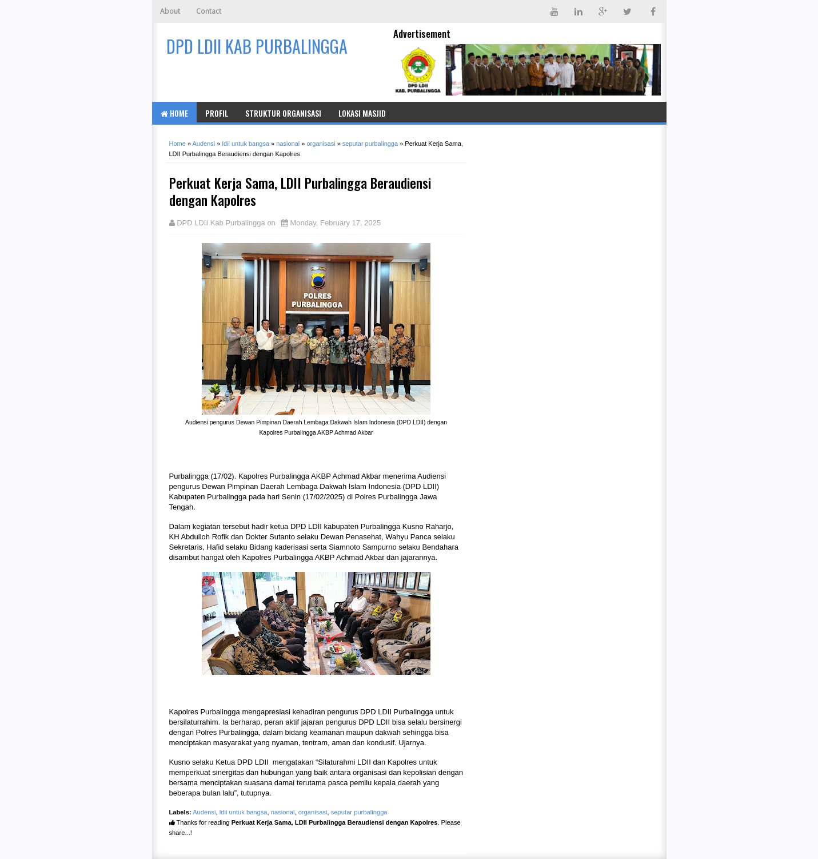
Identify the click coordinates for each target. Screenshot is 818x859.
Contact (208, 11)
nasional (283, 812)
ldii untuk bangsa (244, 812)
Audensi (204, 812)
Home (174, 113)
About (170, 11)
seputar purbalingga (359, 812)
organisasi (313, 812)
